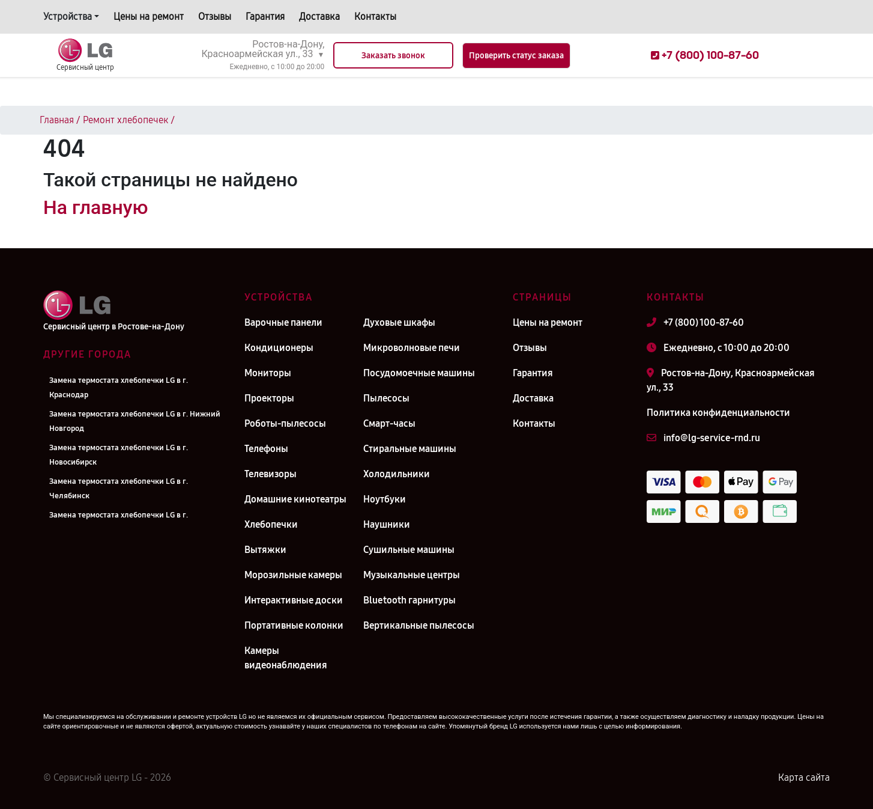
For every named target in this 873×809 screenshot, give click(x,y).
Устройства (67, 16)
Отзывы (214, 16)
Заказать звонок (393, 55)
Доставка (319, 16)
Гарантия (265, 16)
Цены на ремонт (148, 16)
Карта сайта (804, 777)
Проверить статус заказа (516, 55)
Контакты (375, 16)
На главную (95, 207)
